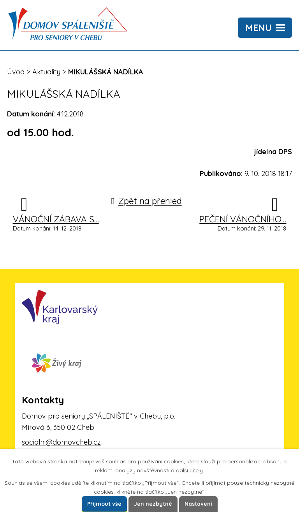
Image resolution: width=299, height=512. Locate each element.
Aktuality (46, 71)
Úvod (16, 71)
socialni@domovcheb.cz (61, 442)
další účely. (190, 470)
